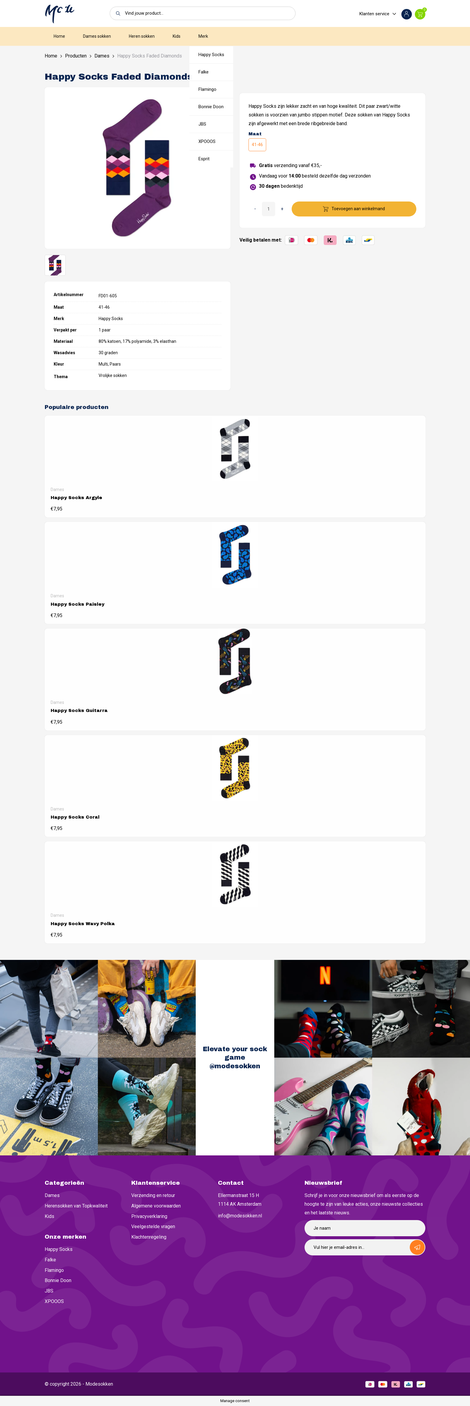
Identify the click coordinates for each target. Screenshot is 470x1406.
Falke (50, 1260)
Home (59, 36)
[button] (116, 13)
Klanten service (374, 13)
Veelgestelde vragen (153, 1226)
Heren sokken (142, 36)
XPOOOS (54, 1301)
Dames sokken (97, 36)
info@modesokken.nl (240, 1216)
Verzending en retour (153, 1195)
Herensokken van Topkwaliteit (76, 1206)
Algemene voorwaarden (156, 1206)
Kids (176, 36)
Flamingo (54, 1270)
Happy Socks (59, 1249)
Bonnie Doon (58, 1280)
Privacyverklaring (149, 1216)
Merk (203, 36)
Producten (76, 56)
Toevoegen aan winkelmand (358, 208)
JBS (49, 1291)
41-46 (257, 144)
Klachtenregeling (148, 1237)
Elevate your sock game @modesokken (235, 1058)
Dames (101, 56)
